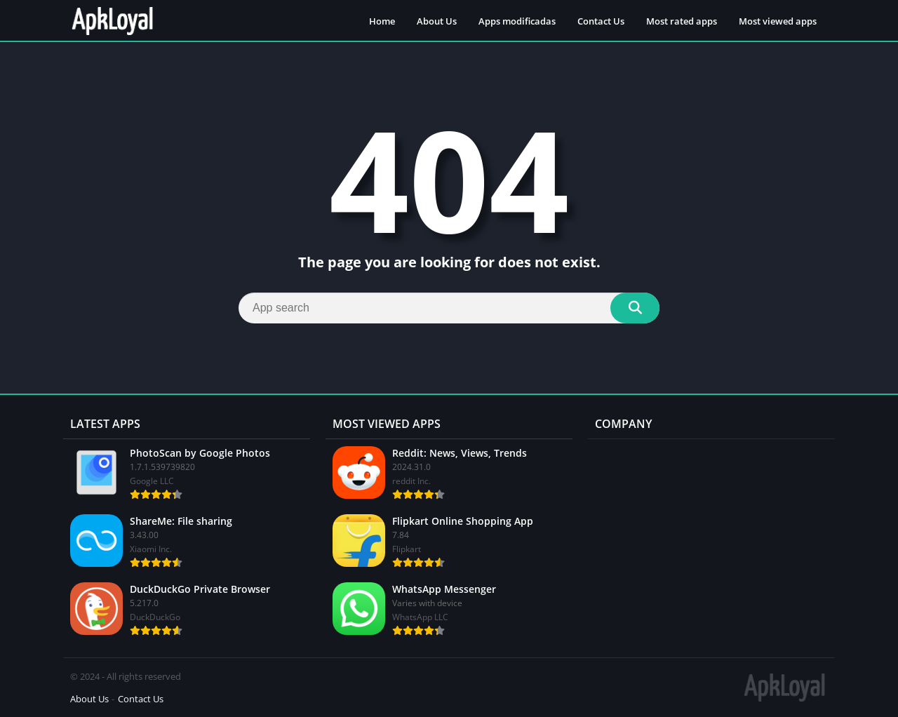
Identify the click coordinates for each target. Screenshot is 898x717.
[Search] (449, 308)
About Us (437, 21)
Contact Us (600, 21)
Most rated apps (681, 21)
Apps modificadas (517, 21)
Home (382, 21)
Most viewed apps (778, 21)
